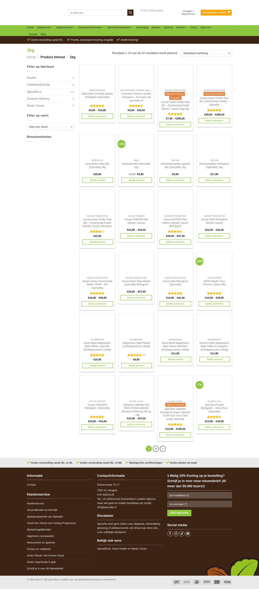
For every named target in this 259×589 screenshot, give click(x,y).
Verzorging (142, 27)
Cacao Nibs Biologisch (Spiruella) (175, 283)
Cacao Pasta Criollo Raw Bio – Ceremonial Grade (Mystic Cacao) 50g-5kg (175, 105)
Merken (181, 27)
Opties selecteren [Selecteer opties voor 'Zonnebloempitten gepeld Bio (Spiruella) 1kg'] (175, 180)
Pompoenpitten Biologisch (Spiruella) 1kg (214, 165)
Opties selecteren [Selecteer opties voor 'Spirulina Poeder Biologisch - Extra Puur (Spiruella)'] (214, 427)
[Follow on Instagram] (176, 533)
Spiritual (168, 27)
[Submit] (130, 13)
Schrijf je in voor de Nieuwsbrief (45, 568)
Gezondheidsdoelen (120, 27)
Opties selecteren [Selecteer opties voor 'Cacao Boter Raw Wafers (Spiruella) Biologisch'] (136, 297)
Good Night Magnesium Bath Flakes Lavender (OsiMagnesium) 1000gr (97, 346)
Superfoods (45, 27)
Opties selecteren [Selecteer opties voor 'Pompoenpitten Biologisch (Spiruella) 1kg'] (214, 180)
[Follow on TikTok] (182, 533)
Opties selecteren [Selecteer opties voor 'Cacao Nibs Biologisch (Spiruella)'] (175, 304)
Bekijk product (97, 180)
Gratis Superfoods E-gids (41, 562)
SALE (193, 27)
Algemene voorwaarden (40, 536)
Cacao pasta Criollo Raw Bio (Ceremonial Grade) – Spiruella (214, 101)
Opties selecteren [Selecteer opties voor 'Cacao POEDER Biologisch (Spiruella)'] (97, 427)
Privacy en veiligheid (39, 549)
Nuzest (31, 77)
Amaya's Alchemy (38, 98)
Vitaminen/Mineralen (91, 27)
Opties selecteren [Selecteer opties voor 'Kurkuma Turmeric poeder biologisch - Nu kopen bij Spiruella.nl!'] (136, 116)
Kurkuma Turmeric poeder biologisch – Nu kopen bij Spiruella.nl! (136, 97)
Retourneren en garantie (41, 542)
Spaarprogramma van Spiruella (45, 516)
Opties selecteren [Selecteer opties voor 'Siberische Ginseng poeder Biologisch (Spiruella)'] (97, 116)
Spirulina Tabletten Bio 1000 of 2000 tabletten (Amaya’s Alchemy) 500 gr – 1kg (136, 409)
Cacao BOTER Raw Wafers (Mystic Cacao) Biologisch (175, 222)
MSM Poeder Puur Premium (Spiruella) (214, 283)
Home (30, 27)
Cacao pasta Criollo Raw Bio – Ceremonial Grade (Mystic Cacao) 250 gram (97, 222)
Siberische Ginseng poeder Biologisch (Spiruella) (97, 95)
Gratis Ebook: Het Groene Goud (45, 555)
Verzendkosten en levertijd (42, 509)
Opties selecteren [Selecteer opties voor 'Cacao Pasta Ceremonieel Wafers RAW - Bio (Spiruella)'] (97, 304)
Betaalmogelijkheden (39, 529)
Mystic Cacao (35, 105)
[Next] (163, 449)
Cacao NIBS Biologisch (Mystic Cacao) (214, 221)
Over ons (205, 27)
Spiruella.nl (34, 91)
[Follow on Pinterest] (187, 533)
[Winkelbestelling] (206, 53)
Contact (33, 34)
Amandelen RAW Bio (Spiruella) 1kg (97, 165)
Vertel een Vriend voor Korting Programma (51, 523)
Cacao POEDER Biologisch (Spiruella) (97, 406)
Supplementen (65, 27)
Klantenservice (35, 503)
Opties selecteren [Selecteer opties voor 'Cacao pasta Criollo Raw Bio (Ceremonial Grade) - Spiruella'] (214, 120)
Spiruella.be (104, 548)
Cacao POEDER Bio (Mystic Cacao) (136, 221)
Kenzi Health (119, 548)
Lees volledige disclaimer (111, 532)
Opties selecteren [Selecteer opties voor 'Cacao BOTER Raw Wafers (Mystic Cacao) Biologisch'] (175, 242)
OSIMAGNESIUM (38, 84)
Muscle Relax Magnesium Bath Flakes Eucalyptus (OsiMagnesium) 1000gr (214, 346)
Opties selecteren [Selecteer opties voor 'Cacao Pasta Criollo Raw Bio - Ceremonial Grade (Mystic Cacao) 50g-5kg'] (175, 124)
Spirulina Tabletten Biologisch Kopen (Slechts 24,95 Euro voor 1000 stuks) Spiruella (175, 413)
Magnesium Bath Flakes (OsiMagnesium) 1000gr (136, 345)
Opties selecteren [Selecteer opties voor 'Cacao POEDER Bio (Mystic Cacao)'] (136, 236)
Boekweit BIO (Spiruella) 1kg (136, 165)
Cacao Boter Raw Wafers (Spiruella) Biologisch (136, 283)
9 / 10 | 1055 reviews (152, 10)
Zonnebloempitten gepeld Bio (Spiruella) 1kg (175, 165)
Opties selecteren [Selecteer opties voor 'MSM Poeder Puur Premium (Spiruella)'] (214, 304)
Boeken (156, 27)
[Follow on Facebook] (170, 533)
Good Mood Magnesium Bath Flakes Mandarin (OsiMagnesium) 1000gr (175, 346)
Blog (43, 34)
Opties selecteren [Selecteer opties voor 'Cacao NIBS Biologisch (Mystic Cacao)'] (214, 236)
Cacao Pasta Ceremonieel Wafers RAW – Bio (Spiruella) (97, 284)
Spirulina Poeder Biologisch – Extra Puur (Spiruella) (214, 408)
